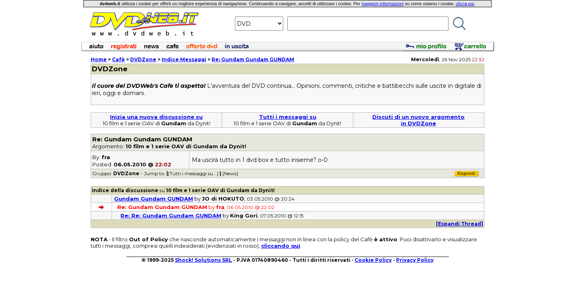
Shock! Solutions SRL (203, 260)
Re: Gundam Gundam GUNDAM (253, 59)
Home (99, 59)
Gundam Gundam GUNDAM (153, 198)
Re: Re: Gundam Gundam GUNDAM (170, 215)
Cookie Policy (373, 260)
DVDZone (143, 59)
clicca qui (465, 3)
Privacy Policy (415, 260)
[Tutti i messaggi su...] (193, 173)
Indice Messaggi (184, 59)
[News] (230, 173)
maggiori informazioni (382, 3)
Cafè (118, 59)
